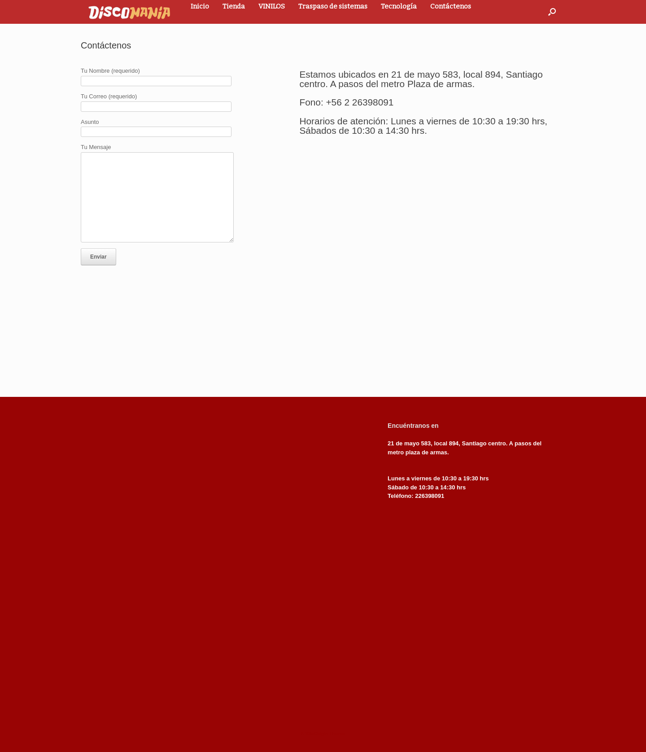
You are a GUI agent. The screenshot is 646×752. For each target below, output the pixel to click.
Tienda (234, 6)
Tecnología (399, 6)
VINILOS (271, 6)
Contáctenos (450, 6)
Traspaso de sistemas (332, 6)
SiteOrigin (316, 733)
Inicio (200, 6)
